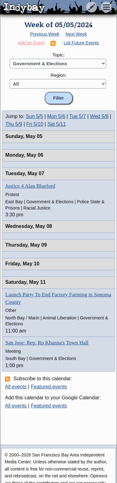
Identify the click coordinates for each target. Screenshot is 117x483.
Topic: (58, 54)
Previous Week (44, 34)
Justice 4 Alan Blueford (30, 186)
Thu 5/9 (13, 124)
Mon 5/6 (56, 116)
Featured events (49, 386)
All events (16, 386)
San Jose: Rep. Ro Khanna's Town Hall (46, 343)
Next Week (76, 34)
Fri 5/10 (34, 124)
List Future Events (81, 42)
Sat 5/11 (56, 124)
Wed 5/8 (99, 116)
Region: (59, 75)
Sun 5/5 (34, 116)
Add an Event (31, 42)
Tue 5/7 (77, 116)
